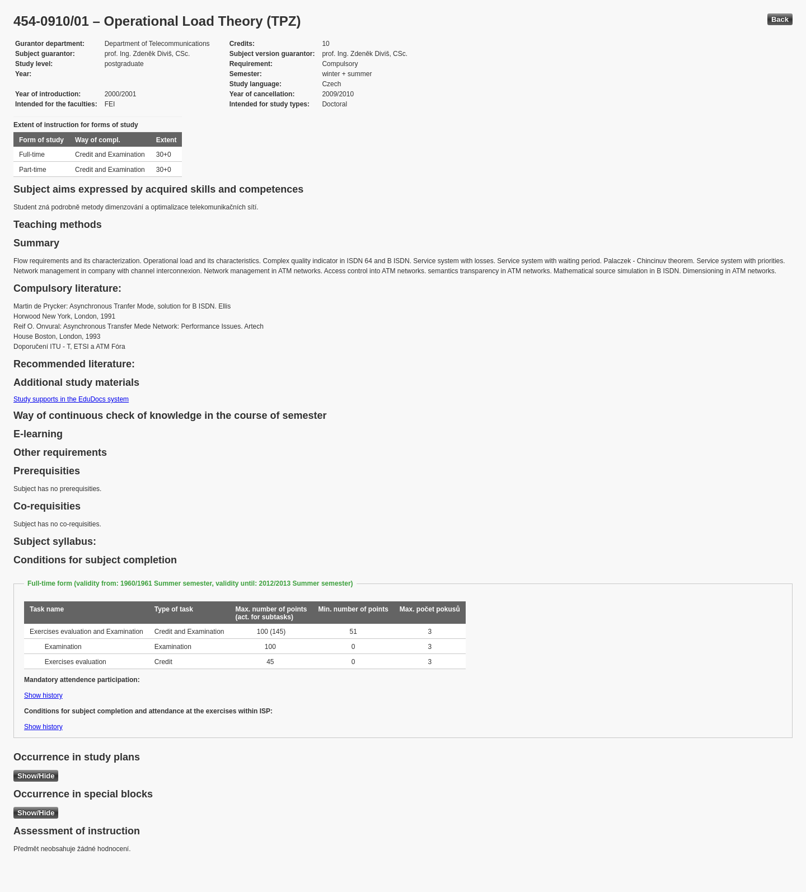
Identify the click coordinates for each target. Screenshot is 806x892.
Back (780, 19)
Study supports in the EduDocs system (71, 399)
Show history (43, 695)
